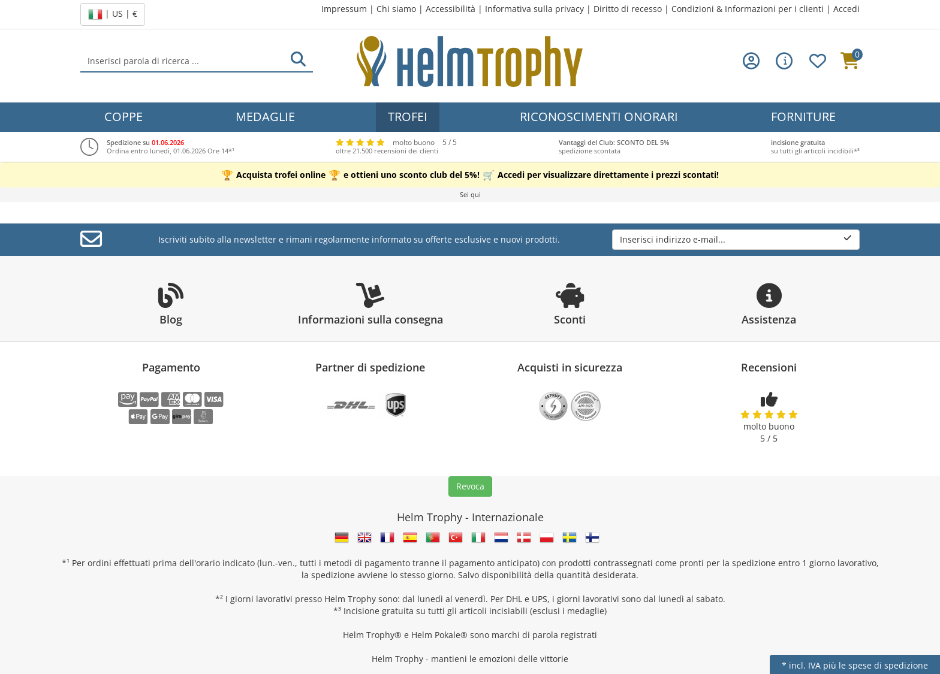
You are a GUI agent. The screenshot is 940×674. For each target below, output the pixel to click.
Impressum (344, 8)
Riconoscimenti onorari (599, 116)
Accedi (846, 8)
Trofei (407, 116)
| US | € (112, 14)
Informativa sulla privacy (534, 8)
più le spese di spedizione (875, 665)
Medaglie (265, 116)
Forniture (803, 116)
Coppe (123, 116)
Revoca (470, 486)
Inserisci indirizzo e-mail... (736, 239)
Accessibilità (450, 8)
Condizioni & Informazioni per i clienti (747, 8)
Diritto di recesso (627, 8)
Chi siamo (396, 8)
